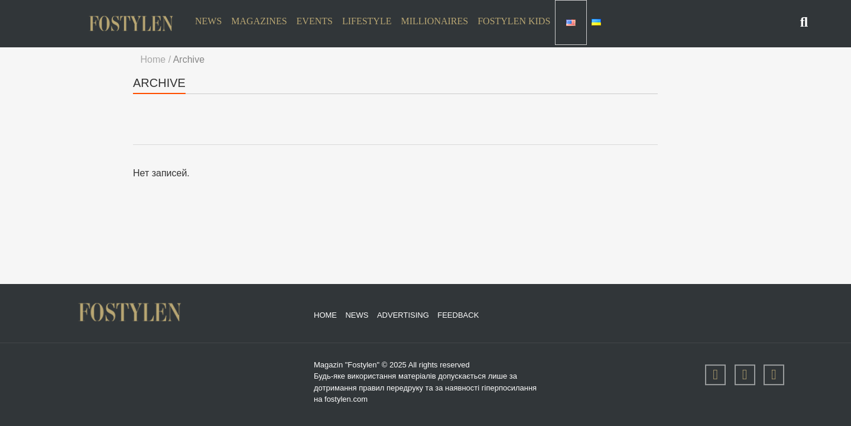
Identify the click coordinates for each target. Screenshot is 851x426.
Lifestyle (367, 21)
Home (325, 314)
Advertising (403, 314)
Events (315, 21)
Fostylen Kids (514, 21)
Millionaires (434, 21)
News (208, 21)
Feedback (458, 314)
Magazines (259, 21)
